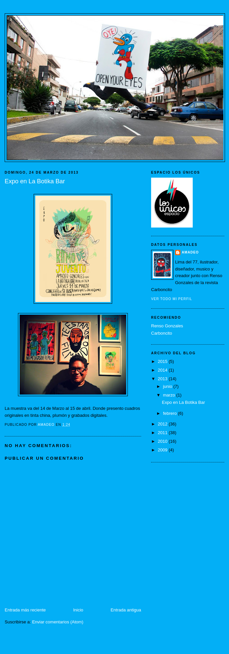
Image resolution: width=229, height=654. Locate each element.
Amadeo (190, 252)
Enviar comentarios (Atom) (57, 621)
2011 (163, 432)
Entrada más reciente (25, 609)
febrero (170, 413)
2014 (163, 370)
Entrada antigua (126, 609)
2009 (163, 449)
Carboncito (161, 333)
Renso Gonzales (167, 325)
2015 (163, 361)
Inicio (78, 609)
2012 (163, 423)
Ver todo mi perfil (171, 299)
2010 (163, 441)
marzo (169, 395)
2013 (163, 378)
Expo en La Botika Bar (183, 402)
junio (168, 386)
